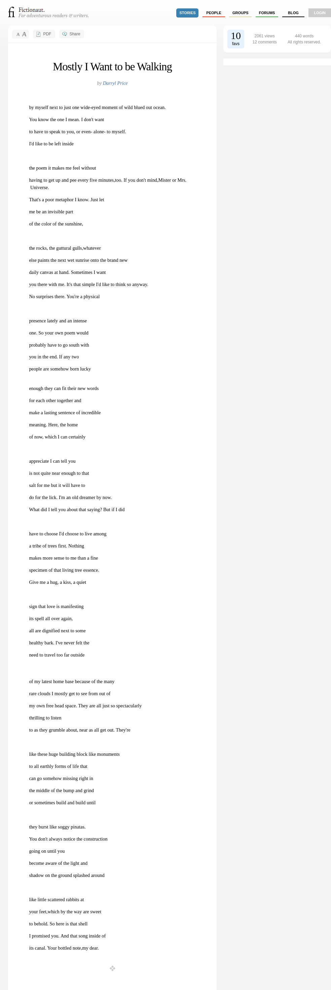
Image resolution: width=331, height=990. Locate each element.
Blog (293, 13)
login (320, 13)
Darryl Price (115, 83)
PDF (47, 34)
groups (240, 13)
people (213, 13)
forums (267, 13)
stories (188, 13)
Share (74, 34)
